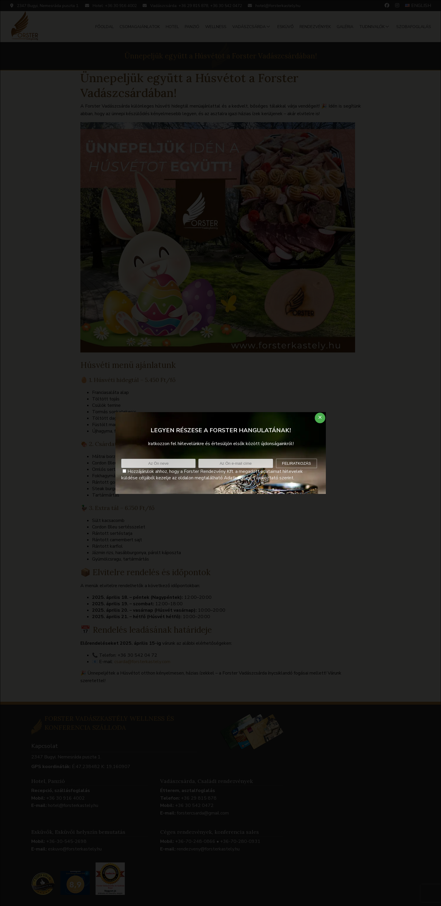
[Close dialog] (320, 418)
